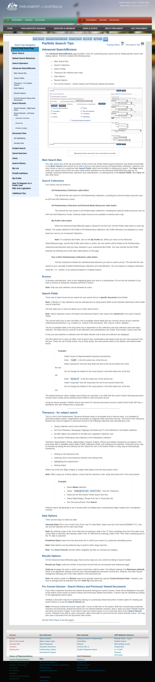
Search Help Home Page (23, 48)
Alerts (15, 158)
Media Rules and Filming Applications (91, 670)
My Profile (16, 178)
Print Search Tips (135, 43)
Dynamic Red (15, 644)
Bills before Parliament (48, 662)
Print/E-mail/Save (20, 173)
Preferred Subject (21, 128)
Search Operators (20, 63)
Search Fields (19, 78)
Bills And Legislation (21, 188)
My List (15, 168)
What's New (124, 6)
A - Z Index (118, 649)
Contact (141, 2)
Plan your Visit (82, 668)
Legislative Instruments (48, 670)
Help (147, 2)
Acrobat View (19, 143)
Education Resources (48, 647)
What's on (81, 659)
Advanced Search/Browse (23, 68)
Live (82, 20)
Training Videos (116, 43)
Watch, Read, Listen (47, 641)
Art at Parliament (83, 665)
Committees (17, 20)
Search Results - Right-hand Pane (24, 109)
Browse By (19, 123)
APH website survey (122, 644)
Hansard (28, 20)
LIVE (7, 20)
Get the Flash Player (50, 620)
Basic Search (18, 53)
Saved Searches (19, 153)
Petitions (80, 644)
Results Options (20, 93)
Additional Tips (19, 193)
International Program (48, 652)
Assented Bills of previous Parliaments (54, 665)
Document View (19, 133)
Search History (19, 163)
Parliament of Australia (34, 6)
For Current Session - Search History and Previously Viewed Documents (84, 586)
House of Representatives (19, 659)
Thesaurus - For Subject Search (23, 84)
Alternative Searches (22, 118)
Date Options (19, 88)
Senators (13, 647)
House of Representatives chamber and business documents (19, 665)
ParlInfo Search (120, 641)
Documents (40, 20)
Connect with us (83, 647)
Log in (134, 2)
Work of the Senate (17, 641)
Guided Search (19, 148)
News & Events (45, 638)
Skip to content (124, 2)
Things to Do (82, 662)
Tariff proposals (45, 668)
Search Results (19, 103)
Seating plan (14, 649)
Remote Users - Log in (123, 638)
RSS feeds (118, 655)
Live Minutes (14, 670)
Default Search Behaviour (23, 58)
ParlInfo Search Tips (58, 43)
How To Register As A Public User (22, 184)
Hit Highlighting (19, 138)
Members (13, 673)
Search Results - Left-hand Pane (24, 114)
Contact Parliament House (87, 649)
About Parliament (46, 644)
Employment (119, 647)
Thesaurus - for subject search (60, 412)
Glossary (117, 652)
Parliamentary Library (48, 649)
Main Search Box (20, 73)
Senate (12, 638)
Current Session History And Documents (24, 99)
